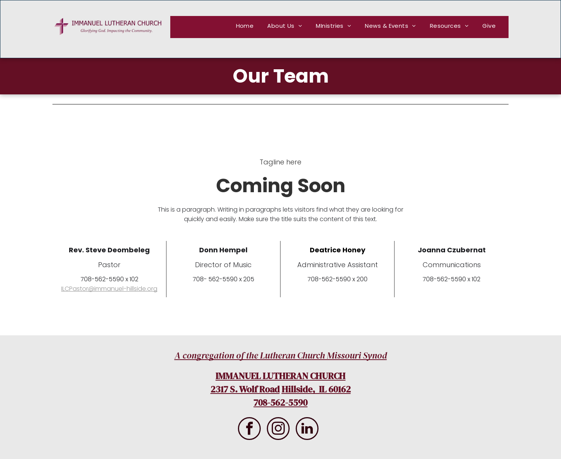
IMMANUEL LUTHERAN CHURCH (280, 376)
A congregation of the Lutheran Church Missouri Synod (280, 355)
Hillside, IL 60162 (316, 389)
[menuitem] (245, 25)
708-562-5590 (280, 402)
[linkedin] (307, 429)
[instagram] (278, 429)
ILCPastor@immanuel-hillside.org (109, 288)
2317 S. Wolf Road (245, 389)
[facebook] (249, 429)
